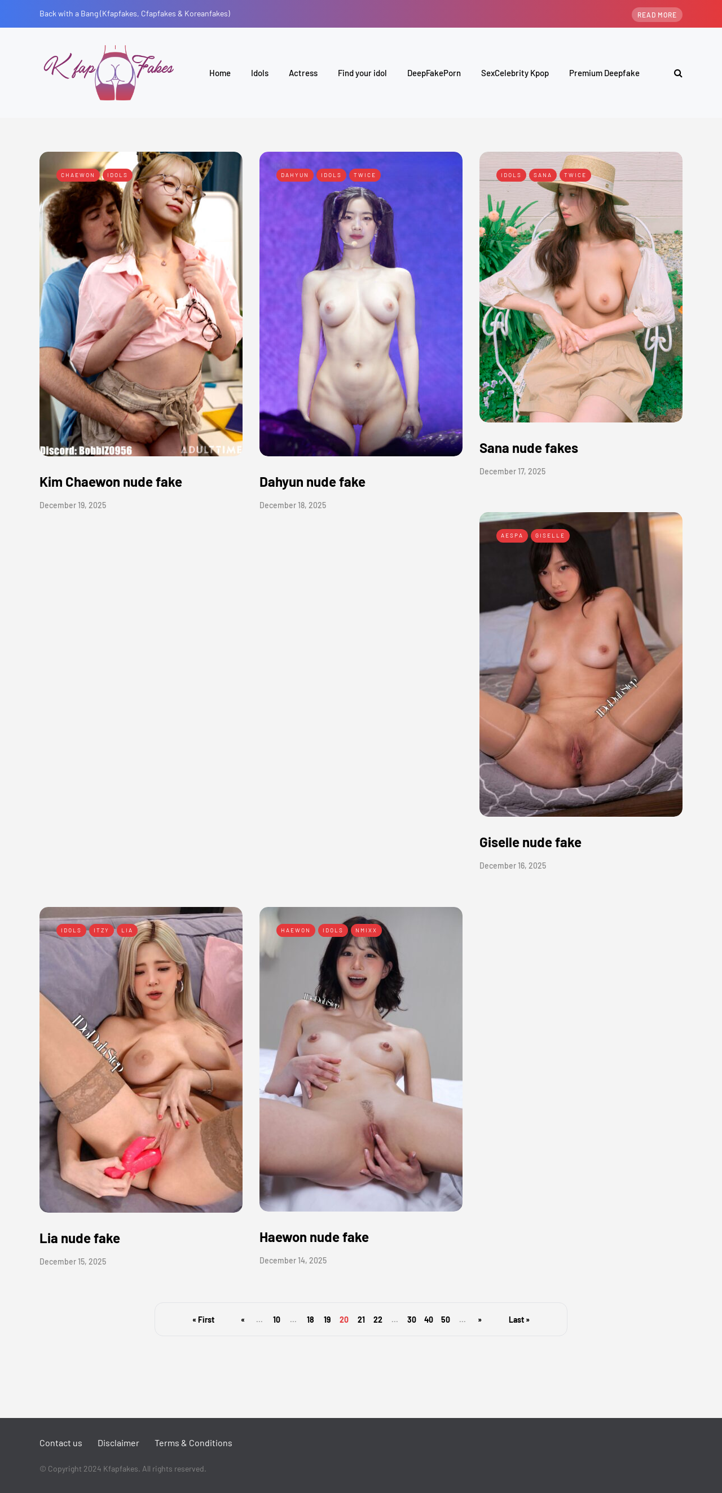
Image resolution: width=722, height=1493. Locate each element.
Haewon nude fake (314, 1236)
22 (377, 1319)
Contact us (60, 1442)
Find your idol (362, 73)
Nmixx (366, 930)
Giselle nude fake (530, 842)
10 (276, 1319)
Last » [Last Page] (519, 1319)
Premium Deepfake (604, 73)
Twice (365, 174)
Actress (303, 73)
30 (411, 1319)
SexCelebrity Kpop (515, 73)
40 (428, 1319)
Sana (543, 174)
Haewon (296, 930)
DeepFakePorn (434, 73)
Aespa (512, 535)
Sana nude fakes (528, 447)
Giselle (550, 535)
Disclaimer (118, 1442)
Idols (259, 73)
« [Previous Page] (243, 1319)
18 (310, 1319)
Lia (127, 930)
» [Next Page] (480, 1319)
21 (361, 1319)
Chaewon (78, 174)
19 (327, 1319)
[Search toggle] (674, 72)
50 (445, 1319)
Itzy (101, 930)
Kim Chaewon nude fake (110, 481)
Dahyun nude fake (312, 481)
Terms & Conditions (193, 1442)
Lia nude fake (79, 1238)
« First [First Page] (203, 1319)
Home (220, 73)
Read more (657, 15)
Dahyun (295, 174)
